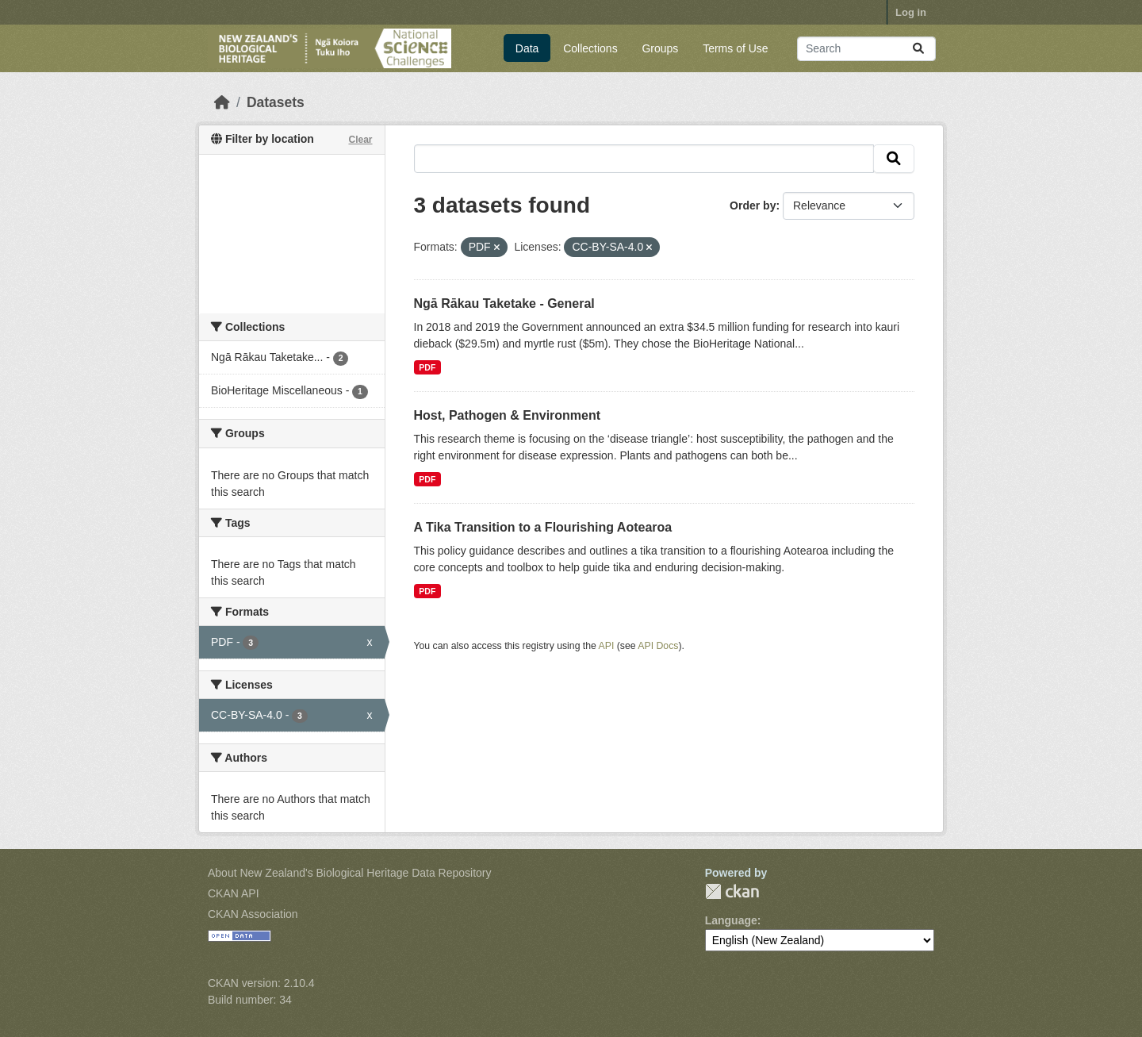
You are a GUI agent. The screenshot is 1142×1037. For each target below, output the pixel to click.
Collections (590, 48)
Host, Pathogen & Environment (507, 415)
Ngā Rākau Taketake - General (504, 303)
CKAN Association (253, 914)
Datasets (276, 102)
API (607, 645)
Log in (910, 12)
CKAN (732, 891)
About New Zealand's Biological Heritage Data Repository (350, 872)
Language (731, 920)
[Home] (222, 102)
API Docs (658, 645)
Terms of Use (735, 48)
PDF (427, 367)
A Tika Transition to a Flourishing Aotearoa (543, 527)
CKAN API (233, 893)
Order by (753, 205)
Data (527, 48)
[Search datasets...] (866, 48)
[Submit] (918, 48)
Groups (660, 48)
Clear (360, 139)
